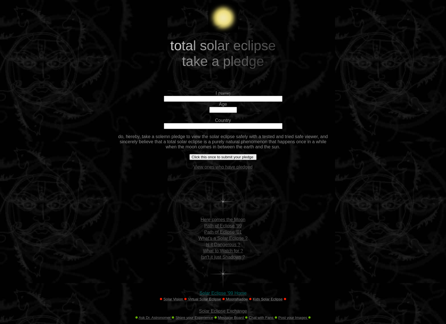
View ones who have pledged (223, 167)
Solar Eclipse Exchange (223, 311)
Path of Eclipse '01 (223, 232)
